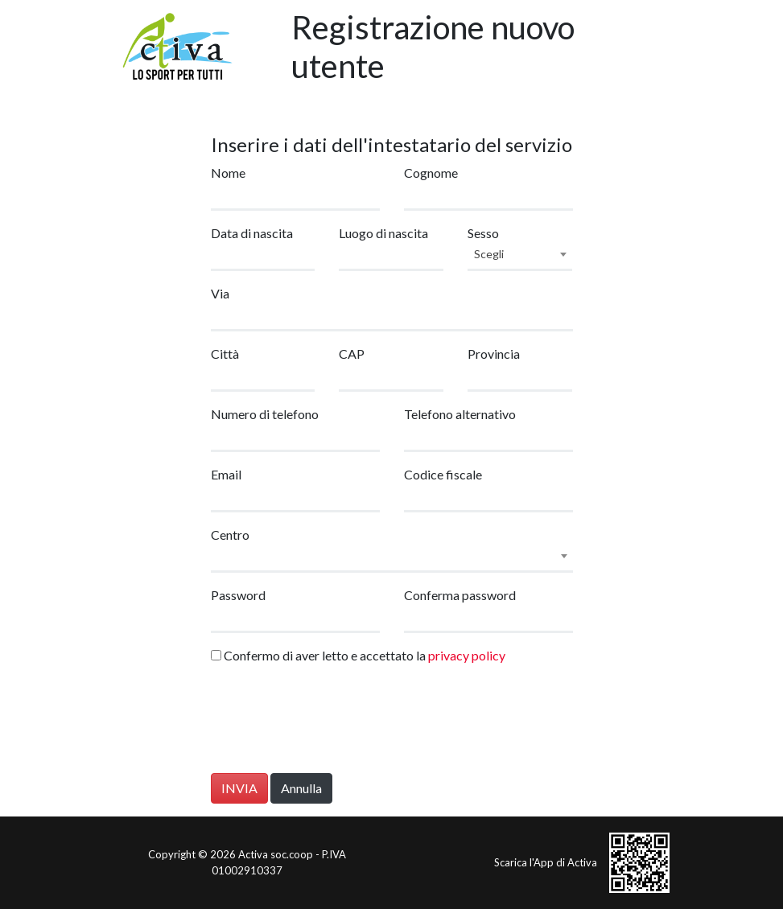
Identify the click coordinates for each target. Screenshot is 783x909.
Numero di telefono (265, 414)
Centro (230, 534)
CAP (352, 353)
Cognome (431, 172)
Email (226, 474)
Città (225, 353)
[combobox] (520, 257)
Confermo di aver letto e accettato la (358, 655)
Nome (228, 172)
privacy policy (466, 655)
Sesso (483, 233)
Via (220, 293)
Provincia (494, 353)
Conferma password (460, 595)
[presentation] (333, 722)
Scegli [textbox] (489, 254)
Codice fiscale (443, 474)
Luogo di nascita (383, 233)
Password (238, 595)
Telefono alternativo (460, 414)
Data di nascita (252, 233)
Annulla (301, 788)
